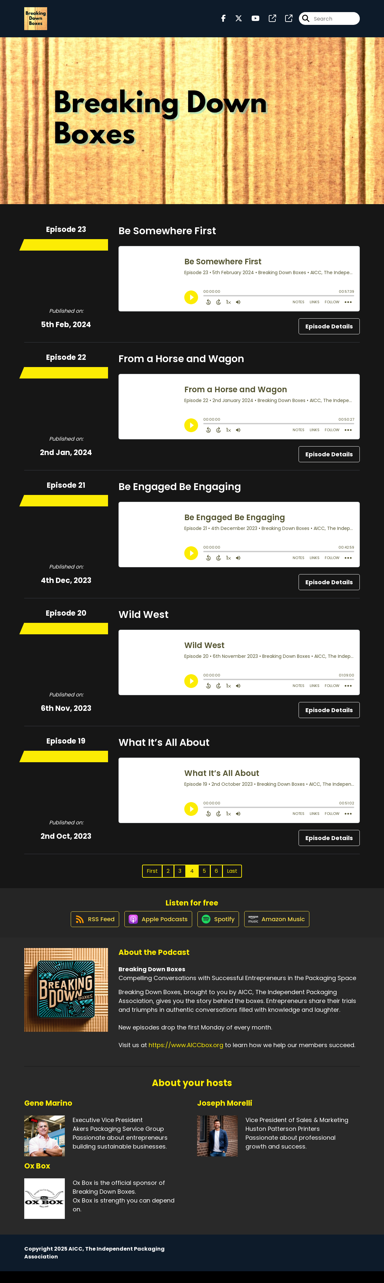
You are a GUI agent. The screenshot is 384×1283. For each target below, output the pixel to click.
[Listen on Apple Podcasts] (155, 930)
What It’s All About (164, 748)
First (152, 876)
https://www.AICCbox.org (186, 1057)
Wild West (144, 620)
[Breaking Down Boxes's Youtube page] (252, 21)
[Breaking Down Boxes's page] (268, 21)
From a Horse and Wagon (181, 364)
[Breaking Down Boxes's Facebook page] (223, 21)
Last (232, 876)
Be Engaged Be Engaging (180, 492)
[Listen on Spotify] (218, 930)
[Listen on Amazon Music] (281, 930)
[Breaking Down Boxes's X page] (234, 21)
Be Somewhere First (167, 236)
